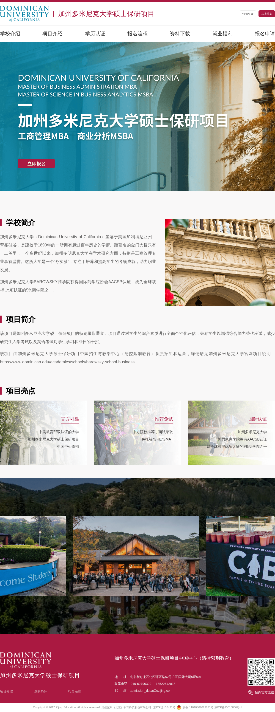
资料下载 (180, 34)
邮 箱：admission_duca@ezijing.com (143, 690)
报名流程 (137, 34)
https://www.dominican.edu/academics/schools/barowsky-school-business (67, 362)
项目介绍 (52, 34)
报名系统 (74, 691)
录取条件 (40, 691)
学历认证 (95, 34)
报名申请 (265, 34)
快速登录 (247, 14)
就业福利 (222, 34)
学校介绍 (10, 34)
